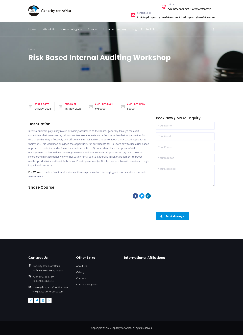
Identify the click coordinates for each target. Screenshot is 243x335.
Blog (134, 29)
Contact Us (148, 29)
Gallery (80, 272)
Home (33, 29)
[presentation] (181, 195)
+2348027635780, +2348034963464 (189, 8)
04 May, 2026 (43, 108)
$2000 (131, 108)
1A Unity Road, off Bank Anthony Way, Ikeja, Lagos (48, 268)
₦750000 (100, 108)
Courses (93, 29)
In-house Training (114, 29)
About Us (49, 29)
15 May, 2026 (73, 108)
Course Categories (72, 29)
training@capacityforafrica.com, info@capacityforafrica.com (176, 17)
